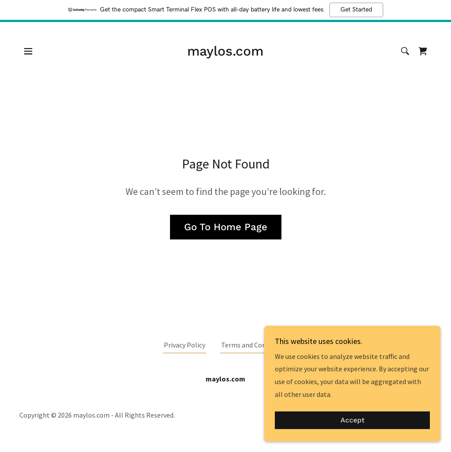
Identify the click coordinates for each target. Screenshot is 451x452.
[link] (225, 53)
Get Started (356, 10)
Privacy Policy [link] (184, 344)
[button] (28, 51)
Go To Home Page (225, 226)
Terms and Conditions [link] (254, 344)
